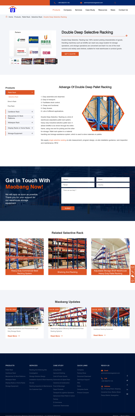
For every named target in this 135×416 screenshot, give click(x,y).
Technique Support (83, 377)
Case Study (90, 10)
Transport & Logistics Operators (63, 390)
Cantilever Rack (13, 112)
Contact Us (123, 10)
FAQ (78, 380)
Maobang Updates (67, 298)
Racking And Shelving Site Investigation (38, 368)
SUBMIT (68, 205)
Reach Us (105, 363)
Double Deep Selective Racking (55, 17)
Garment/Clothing (59, 370)
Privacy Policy (125, 413)
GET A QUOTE (70, 54)
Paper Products (58, 386)
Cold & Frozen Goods (60, 373)
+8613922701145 (64, 3)
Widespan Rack (13, 123)
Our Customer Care (35, 386)
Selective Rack (37, 17)
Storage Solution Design (37, 373)
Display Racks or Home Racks (19, 128)
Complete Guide (82, 386)
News (113, 10)
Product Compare (83, 390)
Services (78, 10)
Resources (102, 10)
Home (11, 17)
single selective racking (57, 137)
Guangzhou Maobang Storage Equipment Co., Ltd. (30, 413)
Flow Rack (11, 106)
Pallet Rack (26, 17)
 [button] (56, 61)
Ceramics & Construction (61, 380)
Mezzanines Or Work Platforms (15, 117)
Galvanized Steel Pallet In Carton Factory (64, 394)
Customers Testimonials (61, 403)
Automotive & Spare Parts (61, 377)
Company (68, 10)
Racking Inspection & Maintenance (40, 383)
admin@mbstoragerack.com (93, 3)
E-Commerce (57, 399)
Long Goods (57, 367)
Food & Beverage (59, 383)
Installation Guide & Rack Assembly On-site (41, 378)
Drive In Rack (12, 101)
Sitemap (115, 413)
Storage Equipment (15, 133)
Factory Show (81, 370)
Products (56, 10)
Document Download (84, 373)
